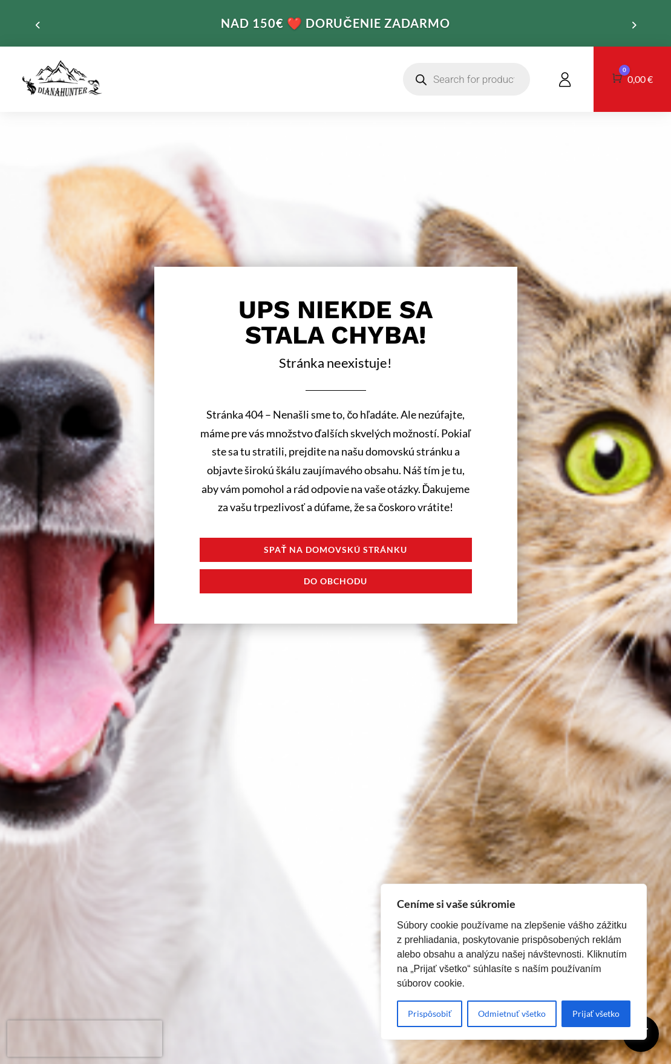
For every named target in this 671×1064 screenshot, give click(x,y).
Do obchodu (335, 581)
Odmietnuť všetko (511, 1013)
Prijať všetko (596, 1013)
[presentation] (84, 1038)
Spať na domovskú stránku (336, 549)
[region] (514, 962)
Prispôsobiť (429, 1013)
